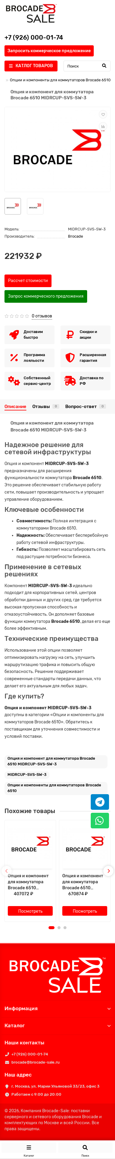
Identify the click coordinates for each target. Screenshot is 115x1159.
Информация (57, 1008)
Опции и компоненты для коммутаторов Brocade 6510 (60, 80)
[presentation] (6, 871)
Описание (15, 406)
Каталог (57, 1025)
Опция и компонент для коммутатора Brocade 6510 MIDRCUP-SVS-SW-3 (51, 761)
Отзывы (45, 406)
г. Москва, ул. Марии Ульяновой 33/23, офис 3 (55, 1086)
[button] (52, 927)
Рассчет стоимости (28, 280)
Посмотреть (30, 911)
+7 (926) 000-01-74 (29, 1054)
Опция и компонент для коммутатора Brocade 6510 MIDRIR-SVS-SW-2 (82, 882)
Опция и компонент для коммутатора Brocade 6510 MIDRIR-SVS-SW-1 (28, 882)
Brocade (75, 236)
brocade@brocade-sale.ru (35, 1062)
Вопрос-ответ (85, 406)
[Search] (87, 66)
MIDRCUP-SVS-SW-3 (26, 774)
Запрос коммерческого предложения (46, 296)
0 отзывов (42, 316)
